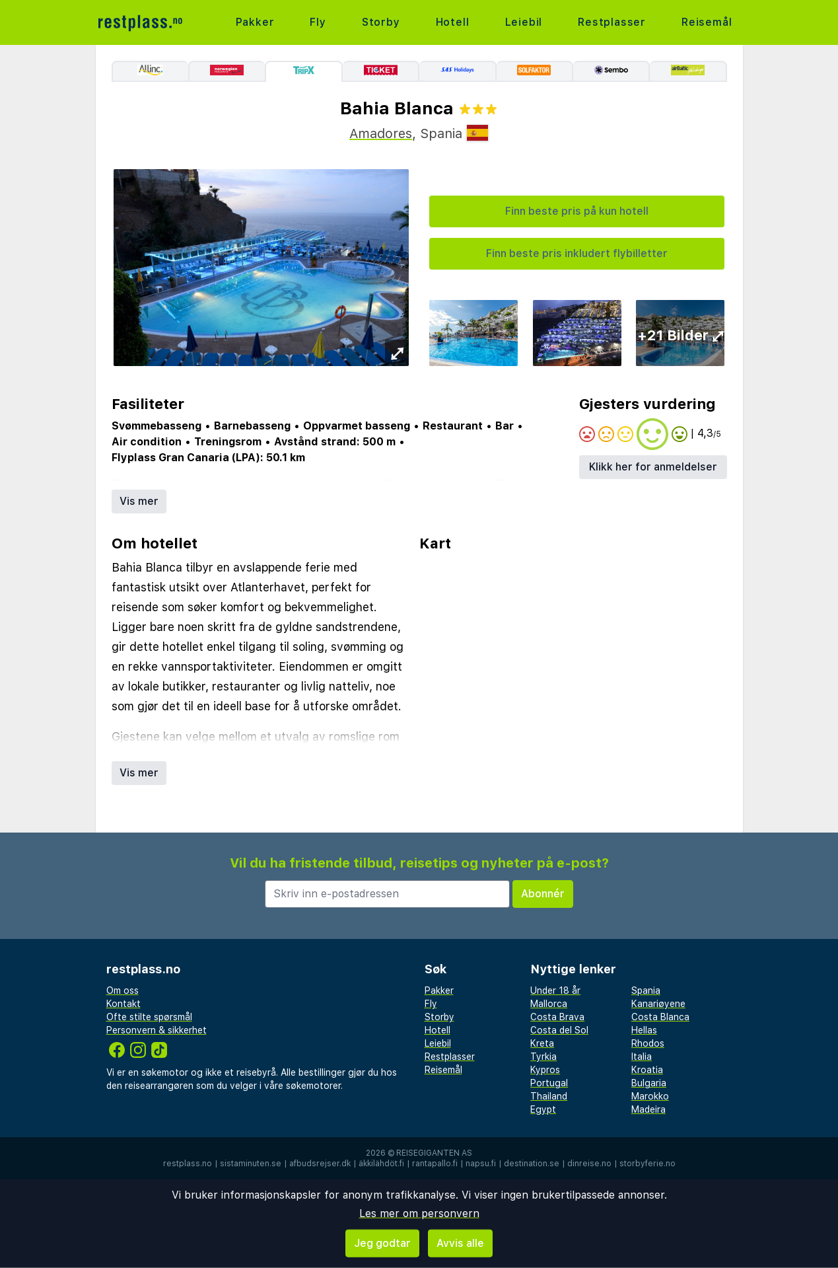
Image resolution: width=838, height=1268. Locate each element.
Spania (645, 990)
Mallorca (548, 1003)
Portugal (549, 1083)
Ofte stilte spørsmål (149, 1017)
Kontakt (123, 1003)
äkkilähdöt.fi (381, 1163)
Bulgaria (648, 1083)
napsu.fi (481, 1163)
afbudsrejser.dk (320, 1163)
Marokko (650, 1096)
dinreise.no (589, 1163)
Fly (318, 22)
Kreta (542, 1043)
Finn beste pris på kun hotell (576, 211)
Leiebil (524, 22)
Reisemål (706, 22)
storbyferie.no (647, 1163)
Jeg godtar (382, 1243)
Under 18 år (555, 990)
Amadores (380, 133)
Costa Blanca (660, 1017)
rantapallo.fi (435, 1163)
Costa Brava (557, 1017)
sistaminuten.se (250, 1163)
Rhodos (647, 1043)
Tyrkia (543, 1056)
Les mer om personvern (419, 1213)
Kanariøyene (658, 1003)
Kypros (545, 1069)
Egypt (543, 1109)
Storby (381, 22)
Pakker (255, 22)
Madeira (648, 1109)
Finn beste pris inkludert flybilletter (577, 253)
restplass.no (187, 1163)
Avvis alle (460, 1243)
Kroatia (647, 1069)
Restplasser (612, 22)
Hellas (644, 1030)
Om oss (122, 990)
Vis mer (139, 501)
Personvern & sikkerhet (156, 1030)
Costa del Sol (559, 1030)
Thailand (548, 1096)
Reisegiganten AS (434, 1153)
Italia (641, 1056)
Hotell (453, 22)
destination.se (531, 1163)
